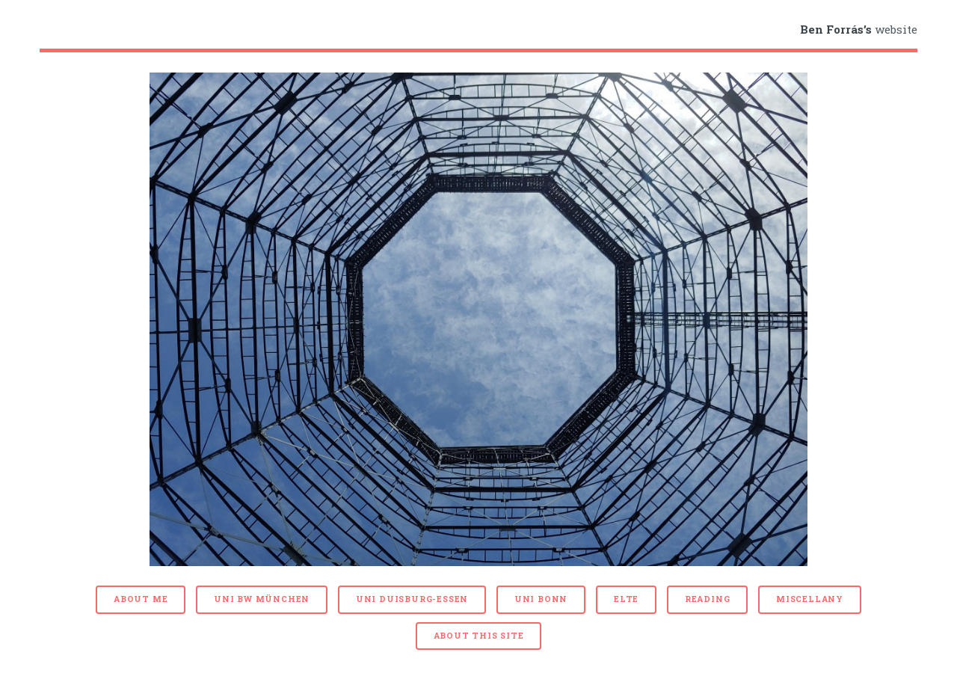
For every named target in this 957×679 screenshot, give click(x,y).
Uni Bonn (540, 599)
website (858, 29)
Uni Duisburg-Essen (412, 599)
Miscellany (809, 599)
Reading (707, 599)
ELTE (626, 599)
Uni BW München (262, 599)
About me (140, 599)
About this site (479, 635)
